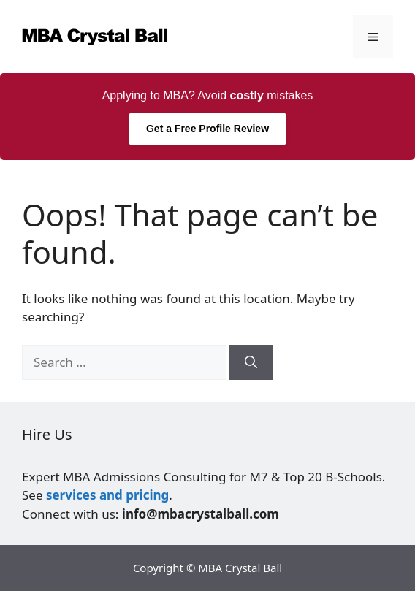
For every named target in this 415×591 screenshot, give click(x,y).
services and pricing (107, 495)
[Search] (251, 362)
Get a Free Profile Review (207, 128)
